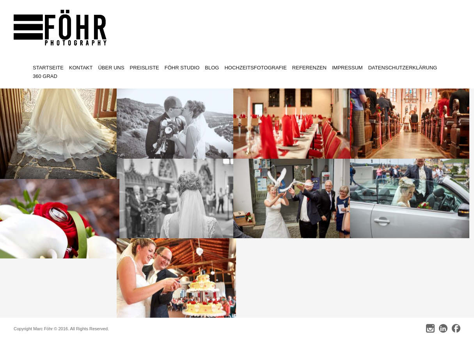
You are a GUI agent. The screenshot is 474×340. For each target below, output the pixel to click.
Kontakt (80, 68)
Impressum (347, 68)
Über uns (111, 68)
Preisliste (144, 68)
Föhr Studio (182, 68)
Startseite (48, 68)
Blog (212, 68)
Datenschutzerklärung (402, 68)
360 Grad (45, 76)
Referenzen (309, 68)
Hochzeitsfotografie (255, 68)
